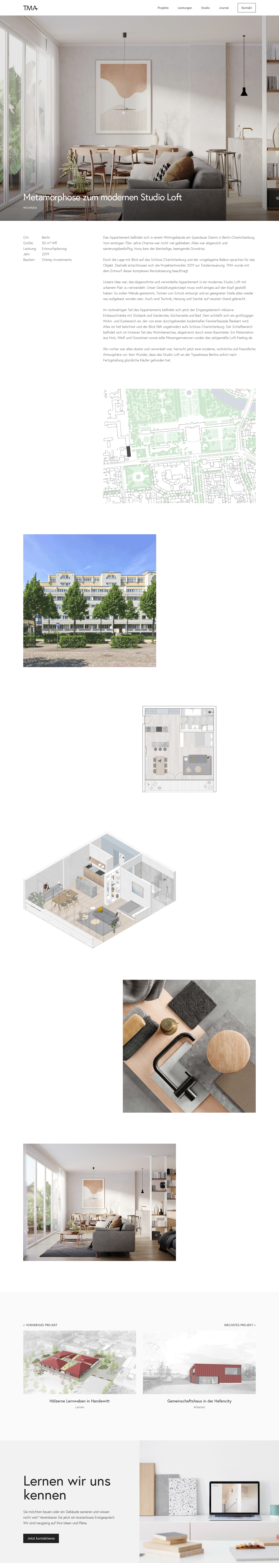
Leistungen (185, 8)
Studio (205, 8)
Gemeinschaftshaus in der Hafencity (199, 1400)
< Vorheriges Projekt (40, 1325)
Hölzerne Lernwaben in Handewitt (80, 1400)
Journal (224, 8)
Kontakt (247, 8)
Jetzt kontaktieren (41, 1538)
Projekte (163, 8)
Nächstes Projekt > (240, 1325)
